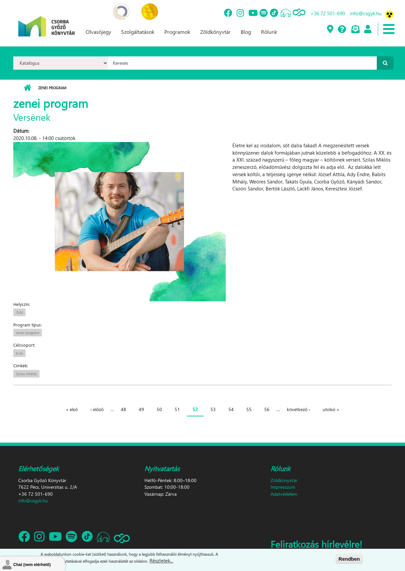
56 (267, 409)
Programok (177, 31)
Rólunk (269, 31)
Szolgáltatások (137, 31)
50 (159, 409)
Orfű (19, 312)
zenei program (27, 332)
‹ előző (97, 409)
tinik (19, 353)
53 (213, 409)
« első (72, 409)
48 (123, 409)
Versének (31, 116)
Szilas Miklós (26, 374)
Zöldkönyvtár (215, 31)
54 (231, 409)
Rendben (349, 559)
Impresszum (283, 487)
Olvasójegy (98, 31)
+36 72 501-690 (327, 13)
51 (177, 409)
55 (249, 409)
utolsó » (331, 409)
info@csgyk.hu (365, 13)
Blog (246, 31)
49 (141, 409)
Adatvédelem (284, 494)
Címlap (27, 88)
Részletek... (161, 561)
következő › (298, 409)
